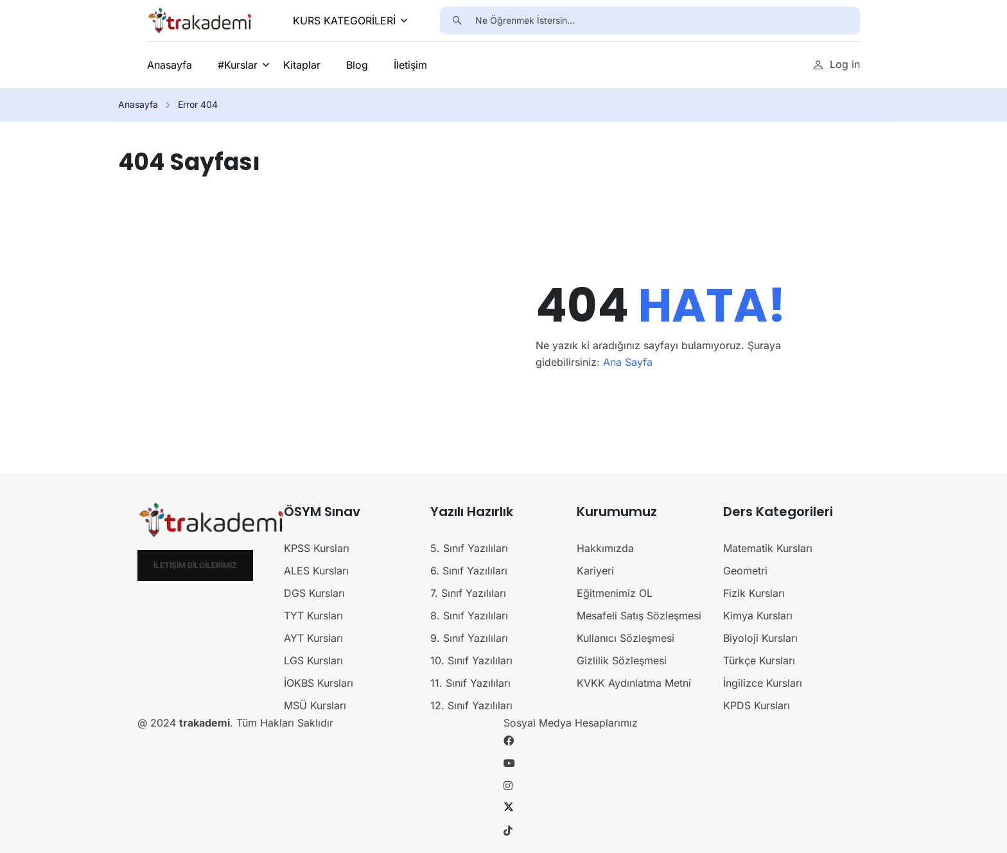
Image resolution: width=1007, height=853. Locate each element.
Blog (357, 64)
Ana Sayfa (627, 362)
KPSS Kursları (316, 548)
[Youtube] (509, 763)
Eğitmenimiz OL (614, 593)
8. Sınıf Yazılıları (469, 615)
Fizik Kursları (754, 593)
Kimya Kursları (757, 615)
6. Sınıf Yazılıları (468, 570)
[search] (457, 20)
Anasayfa (169, 64)
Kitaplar (301, 64)
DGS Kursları (314, 593)
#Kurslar (238, 64)
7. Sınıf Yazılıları (468, 593)
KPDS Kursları (756, 705)
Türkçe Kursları (759, 660)
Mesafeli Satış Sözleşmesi (639, 615)
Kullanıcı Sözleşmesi (625, 638)
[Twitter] (509, 808)
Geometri (745, 570)
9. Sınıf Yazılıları (469, 638)
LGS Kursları (313, 660)
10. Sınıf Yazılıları (471, 660)
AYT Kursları (313, 638)
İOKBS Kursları (318, 682)
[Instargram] (508, 785)
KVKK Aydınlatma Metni (634, 682)
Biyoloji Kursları (760, 638)
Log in (836, 64)
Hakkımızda (605, 548)
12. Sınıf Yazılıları (471, 705)
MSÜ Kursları (315, 705)
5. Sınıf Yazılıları (469, 548)
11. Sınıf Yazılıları (470, 682)
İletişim (410, 64)
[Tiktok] (508, 830)
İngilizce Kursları (762, 682)
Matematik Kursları (767, 548)
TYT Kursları (313, 615)
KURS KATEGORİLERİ (344, 20)
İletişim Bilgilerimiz (195, 565)
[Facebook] (509, 740)
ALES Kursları (316, 570)
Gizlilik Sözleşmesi (622, 660)
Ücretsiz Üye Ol (739, 64)
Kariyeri (595, 570)
